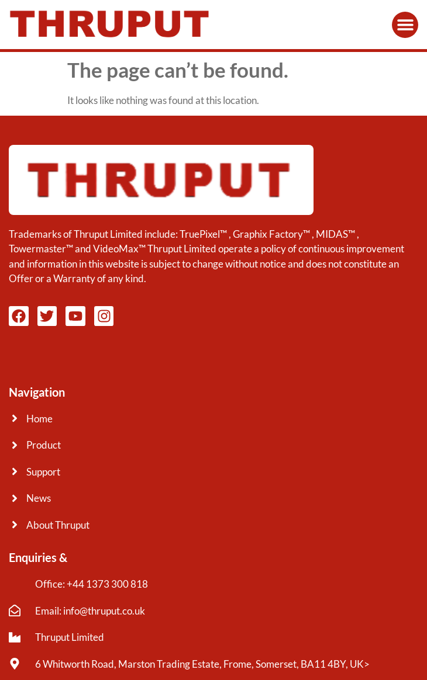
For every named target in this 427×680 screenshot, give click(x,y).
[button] (405, 25)
